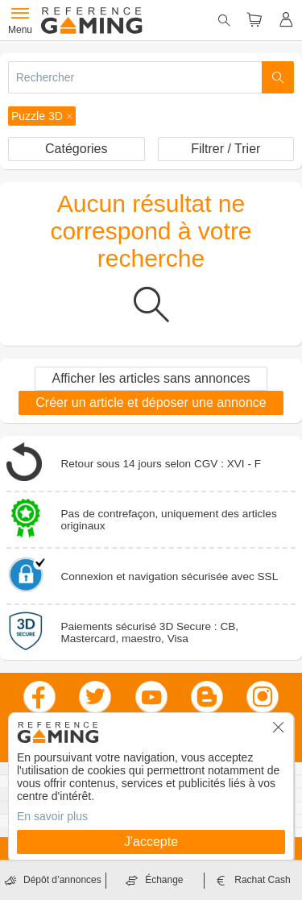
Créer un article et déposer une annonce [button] (150, 402)
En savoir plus (52, 816)
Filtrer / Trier (225, 149)
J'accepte (151, 841)
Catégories (76, 149)
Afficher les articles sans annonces (151, 378)
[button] (42, 116)
